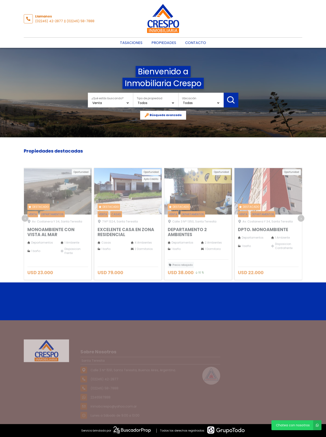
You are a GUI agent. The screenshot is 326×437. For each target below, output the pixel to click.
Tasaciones (131, 42)
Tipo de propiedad (149, 98)
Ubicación (189, 98)
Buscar (230, 100)
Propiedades (163, 42)
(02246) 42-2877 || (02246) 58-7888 (64, 21)
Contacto (195, 42)
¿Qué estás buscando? (107, 98)
